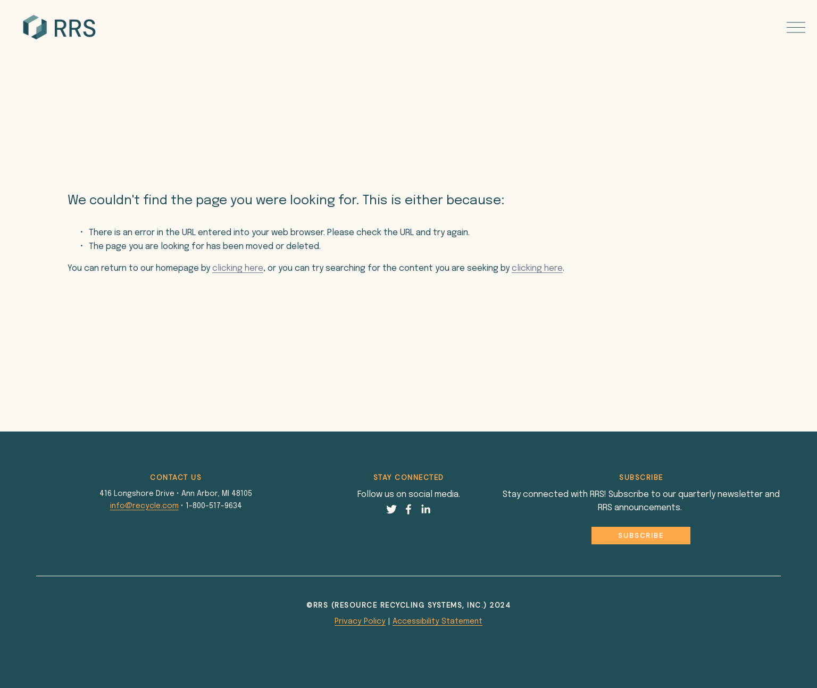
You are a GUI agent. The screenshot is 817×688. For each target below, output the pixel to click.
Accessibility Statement (437, 621)
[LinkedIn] (425, 509)
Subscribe (641, 535)
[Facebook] (408, 509)
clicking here (237, 268)
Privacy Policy (360, 621)
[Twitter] (391, 509)
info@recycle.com (144, 506)
